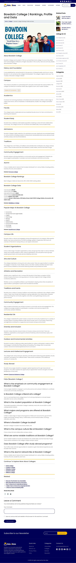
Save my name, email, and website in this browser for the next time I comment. (27, 516)
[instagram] (70, 1)
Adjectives (58, 76)
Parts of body (59, 99)
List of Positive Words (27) (61, 61)
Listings (58, 5)
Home (19, 5)
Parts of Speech (59, 101)
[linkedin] (62, 1)
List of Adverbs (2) (60, 40)
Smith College (9, 466)
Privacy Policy (32, 551)
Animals (57, 78)
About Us (31, 546)
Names (57, 94)
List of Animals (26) (60, 43)
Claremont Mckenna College (16, 374)
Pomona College (13, 172)
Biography (58, 81)
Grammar (37, 5)
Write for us (32, 548)
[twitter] (64, 1)
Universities (58, 107)
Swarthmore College (14, 229)
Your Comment (8, 507)
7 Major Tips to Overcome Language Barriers (18, 486)
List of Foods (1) (59, 45)
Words (44, 5)
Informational (59, 91)
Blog (24, 5)
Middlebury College (14, 203)
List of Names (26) (60, 50)
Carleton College (10, 467)
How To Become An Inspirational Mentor (16, 484)
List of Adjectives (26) (60, 37)
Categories (51, 5)
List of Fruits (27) (59, 48)
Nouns (57, 96)
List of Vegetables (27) (60, 66)
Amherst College (10, 471)
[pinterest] (68, 1)
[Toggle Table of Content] (18, 90)
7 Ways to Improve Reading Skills (14, 487)
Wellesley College (10, 469)
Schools (57, 104)
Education (30, 5)
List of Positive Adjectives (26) (62, 58)
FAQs (30, 553)
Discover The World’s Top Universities (16, 481)
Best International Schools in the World (16, 482)
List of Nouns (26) (60, 55)
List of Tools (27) (59, 63)
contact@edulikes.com (14, 1)
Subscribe (62, 533)
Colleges (10, 21)
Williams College (10, 472)
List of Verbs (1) (59, 68)
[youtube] (66, 1)
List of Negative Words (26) (62, 53)
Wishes (57, 109)
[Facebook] (60, 1)
